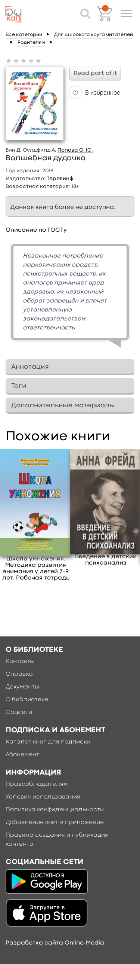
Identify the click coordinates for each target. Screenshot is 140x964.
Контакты (20, 661)
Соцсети (19, 712)
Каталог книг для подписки (48, 742)
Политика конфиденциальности (55, 809)
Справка (19, 674)
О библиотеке (27, 699)
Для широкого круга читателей (93, 35)
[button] (126, 14)
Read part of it (95, 73)
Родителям (31, 42)
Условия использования (43, 797)
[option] (70, 298)
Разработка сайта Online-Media (55, 943)
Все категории (24, 35)
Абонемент (22, 754)
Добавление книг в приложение (55, 822)
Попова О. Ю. (75, 150)
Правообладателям (37, 784)
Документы (23, 687)
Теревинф (60, 178)
